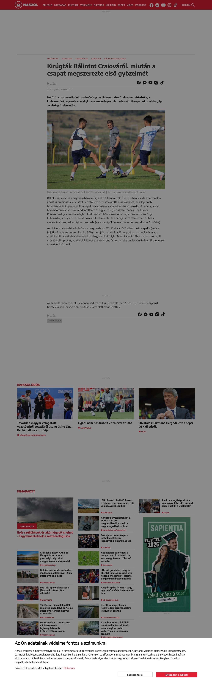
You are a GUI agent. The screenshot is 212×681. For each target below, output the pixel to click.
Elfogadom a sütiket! (176, 674)
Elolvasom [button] (69, 668)
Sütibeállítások (135, 674)
